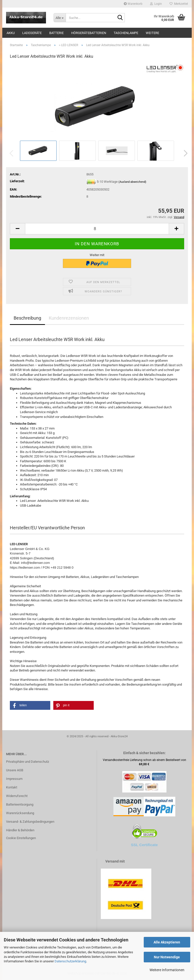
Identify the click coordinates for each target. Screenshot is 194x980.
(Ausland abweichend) (132, 182)
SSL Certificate (144, 845)
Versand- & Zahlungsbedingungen (30, 821)
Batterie (56, 33)
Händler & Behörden (20, 830)
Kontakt (11, 787)
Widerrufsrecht (17, 796)
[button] (184, 153)
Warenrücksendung (20, 813)
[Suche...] (60, 17)
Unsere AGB (14, 770)
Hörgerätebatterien (88, 33)
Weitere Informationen (167, 970)
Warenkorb (133, 4)
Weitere (152, 33)
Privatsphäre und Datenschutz (27, 761)
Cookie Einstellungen (21, 838)
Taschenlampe (126, 33)
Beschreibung (27, 318)
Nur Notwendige (167, 957)
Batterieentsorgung (19, 804)
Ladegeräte (32, 33)
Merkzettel (178, 4)
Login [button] (156, 4)
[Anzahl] (97, 228)
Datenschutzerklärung (70, 961)
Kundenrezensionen (69, 318)
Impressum (14, 779)
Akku (11, 33)
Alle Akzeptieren (167, 942)
